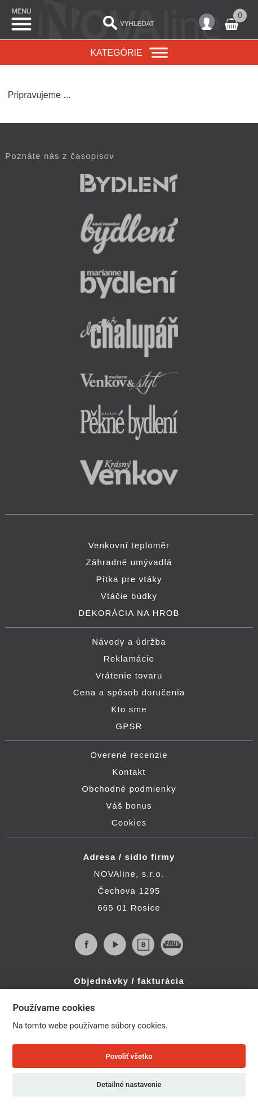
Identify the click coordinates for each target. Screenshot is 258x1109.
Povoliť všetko (128, 1056)
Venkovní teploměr (129, 545)
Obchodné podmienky (129, 788)
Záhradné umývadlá (129, 562)
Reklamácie (129, 658)
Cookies (129, 822)
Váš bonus (129, 805)
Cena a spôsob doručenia (129, 692)
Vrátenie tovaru (128, 675)
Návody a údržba (129, 641)
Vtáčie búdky (129, 596)
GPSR (128, 726)
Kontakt (128, 772)
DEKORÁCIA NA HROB (129, 613)
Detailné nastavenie (128, 1084)
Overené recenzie (129, 755)
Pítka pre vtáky (129, 579)
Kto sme (128, 709)
